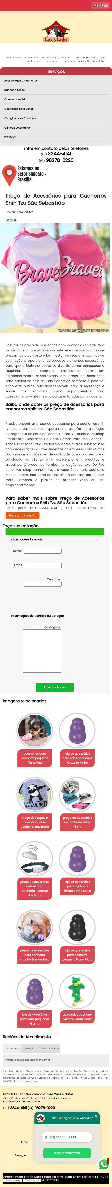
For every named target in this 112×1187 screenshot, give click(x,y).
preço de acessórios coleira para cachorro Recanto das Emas (34, 888)
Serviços (56, 71)
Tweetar (11, 220)
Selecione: (14, 1048)
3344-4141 (59, 154)
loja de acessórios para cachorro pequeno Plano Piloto (77, 955)
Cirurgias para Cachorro (20, 118)
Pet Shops (10, 137)
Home (24, 1142)
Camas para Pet (15, 99)
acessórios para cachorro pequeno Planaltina (34, 758)
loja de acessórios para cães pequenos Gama (34, 1019)
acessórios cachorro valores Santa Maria (77, 1017)
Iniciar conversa (67, 1153)
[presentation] (37, 601)
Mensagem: (42, 649)
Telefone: (43, 582)
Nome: (37, 551)
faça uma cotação (22, 515)
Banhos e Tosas (14, 90)
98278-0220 (59, 160)
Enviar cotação (55, 687)
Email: (38, 565)
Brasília (30, 1048)
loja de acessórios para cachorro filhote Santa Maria (77, 886)
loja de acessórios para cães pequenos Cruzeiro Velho (77, 758)
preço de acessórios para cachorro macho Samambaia (34, 955)
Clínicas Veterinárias (17, 127)
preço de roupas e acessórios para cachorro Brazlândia (35, 822)
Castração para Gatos (19, 109)
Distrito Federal (49, 1048)
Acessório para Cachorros (21, 80)
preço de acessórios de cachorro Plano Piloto (77, 822)
